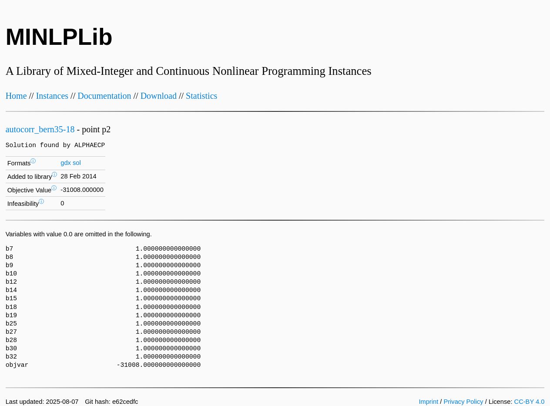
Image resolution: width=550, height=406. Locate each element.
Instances (52, 96)
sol (77, 162)
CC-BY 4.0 (529, 401)
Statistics (201, 96)
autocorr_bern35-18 (40, 129)
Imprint (428, 401)
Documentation (104, 96)
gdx (65, 162)
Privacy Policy (463, 401)
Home (16, 96)
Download (159, 96)
